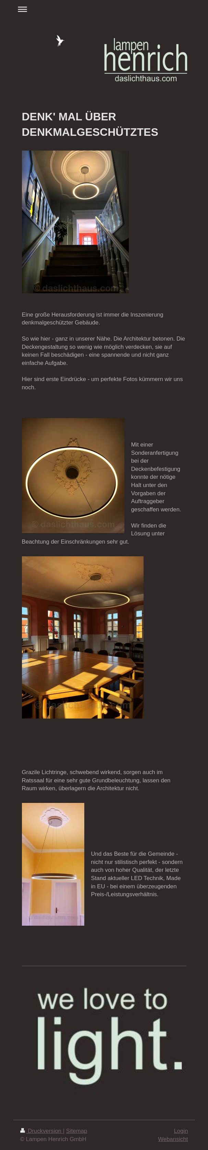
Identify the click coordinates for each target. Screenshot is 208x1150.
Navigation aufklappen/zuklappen (104, 9)
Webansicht (173, 1139)
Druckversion (41, 1131)
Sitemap (76, 1131)
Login (181, 1131)
